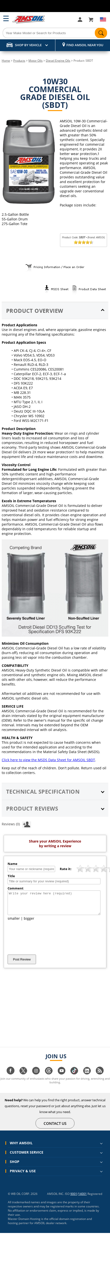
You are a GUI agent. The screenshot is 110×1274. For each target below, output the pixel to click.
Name (12, 863)
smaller (14, 922)
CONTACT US (55, 1127)
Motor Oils (35, 60)
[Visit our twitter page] (23, 1077)
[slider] (83, 242)
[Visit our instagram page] (36, 1077)
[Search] (55, 33)
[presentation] (45, 942)
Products (19, 60)
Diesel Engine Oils (58, 60)
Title (11, 876)
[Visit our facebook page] (10, 1077)
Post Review (22, 964)
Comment (16, 888)
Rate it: (66, 869)
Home (6, 60)
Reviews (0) (16, 823)
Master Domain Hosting (24, 1223)
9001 (73, 1198)
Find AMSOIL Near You (84, 45)
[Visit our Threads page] (49, 1077)
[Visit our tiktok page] (74, 1077)
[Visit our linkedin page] (87, 1077)
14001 (82, 1198)
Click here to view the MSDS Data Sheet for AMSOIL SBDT (48, 760)
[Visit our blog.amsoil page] (100, 1077)
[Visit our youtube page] (61, 1077)
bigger (29, 922)
